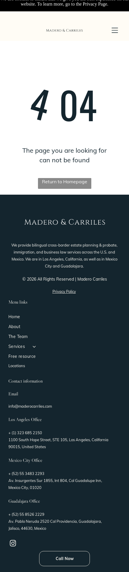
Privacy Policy (64, 291)
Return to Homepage (64, 181)
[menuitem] (64, 317)
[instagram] (13, 544)
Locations (16, 365)
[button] (115, 30)
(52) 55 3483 (23, 473)
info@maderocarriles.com (30, 406)
